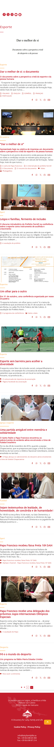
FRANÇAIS (38, 93)
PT (51, 20)
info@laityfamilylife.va (27, 735)
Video (41, 168)
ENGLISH (15, 93)
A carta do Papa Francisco (11, 166)
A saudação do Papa (9, 632)
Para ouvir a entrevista (10, 674)
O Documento (6, 168)
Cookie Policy (20, 727)
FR (43, 20)
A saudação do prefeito (10, 243)
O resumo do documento (25, 168)
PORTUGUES (6, 96)
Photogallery (6, 171)
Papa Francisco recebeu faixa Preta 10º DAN (18, 560)
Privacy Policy (34, 727)
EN (40, 20)
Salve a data (31, 313)
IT (48, 20)
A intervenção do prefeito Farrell (37, 166)
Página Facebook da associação (13, 382)
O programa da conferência (12, 313)
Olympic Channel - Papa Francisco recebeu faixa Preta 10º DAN (25, 563)
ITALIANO (5, 93)
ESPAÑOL (26, 93)
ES (46, 20)
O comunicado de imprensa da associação (17, 379)
